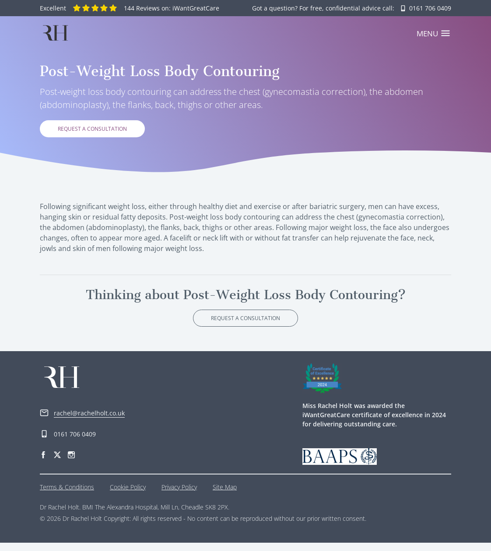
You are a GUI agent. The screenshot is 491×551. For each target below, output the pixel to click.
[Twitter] (57, 463)
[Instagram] (71, 463)
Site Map (225, 495)
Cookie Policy (128, 495)
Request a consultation (92, 137)
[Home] (55, 32)
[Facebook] (43, 463)
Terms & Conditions (67, 495)
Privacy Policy (179, 495)
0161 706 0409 (68, 443)
